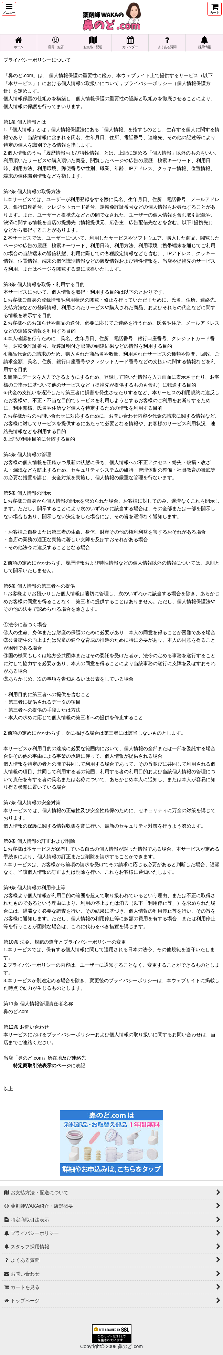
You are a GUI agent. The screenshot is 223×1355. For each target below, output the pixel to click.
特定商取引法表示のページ (42, 1065)
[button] (9, 9)
